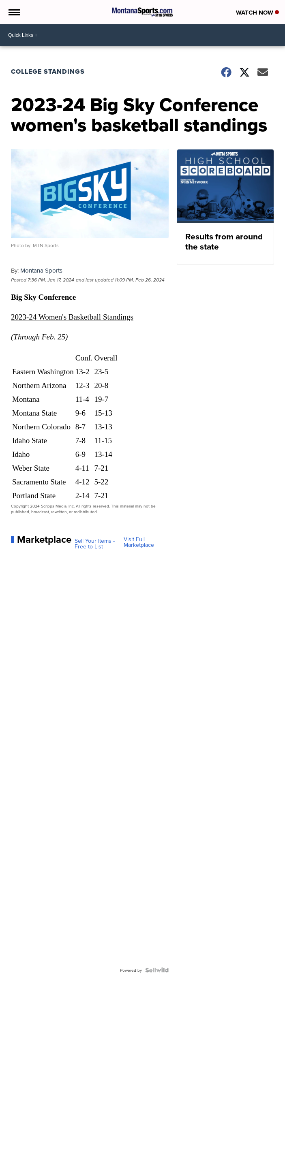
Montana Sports (41, 270)
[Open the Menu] (13, 12)
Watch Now (257, 12)
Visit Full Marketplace (139, 542)
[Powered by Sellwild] (157, 970)
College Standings (48, 71)
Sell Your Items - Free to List (95, 543)
